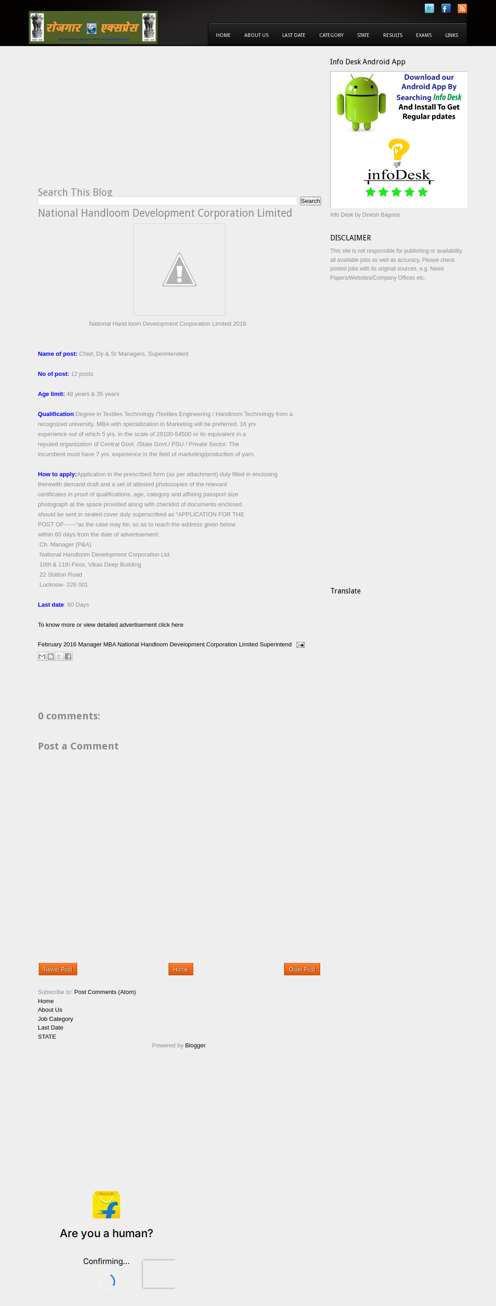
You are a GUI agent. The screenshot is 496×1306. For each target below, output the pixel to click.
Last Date (294, 35)
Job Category (55, 1018)
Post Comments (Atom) (105, 992)
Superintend (276, 644)
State (363, 35)
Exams (424, 35)
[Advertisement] (114, 121)
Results (392, 35)
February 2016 (57, 644)
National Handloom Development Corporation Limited (187, 644)
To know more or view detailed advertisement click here (111, 624)
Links (451, 35)
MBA (109, 644)
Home (223, 35)
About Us (256, 35)
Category (331, 35)
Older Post (302, 969)
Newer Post (58, 969)
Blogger (195, 1045)
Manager (89, 644)
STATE (47, 1036)
